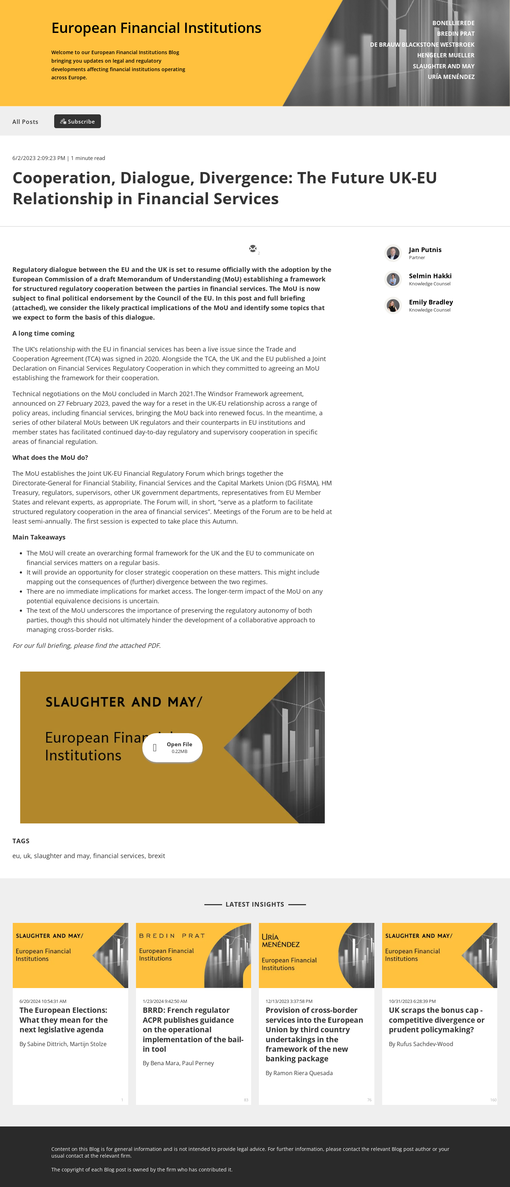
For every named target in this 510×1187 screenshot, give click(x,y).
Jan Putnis (425, 249)
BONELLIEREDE (453, 23)
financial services (118, 855)
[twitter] (273, 249)
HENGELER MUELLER (446, 55)
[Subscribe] (77, 121)
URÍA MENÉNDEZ (451, 77)
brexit (156, 855)
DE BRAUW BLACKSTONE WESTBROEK (422, 44)
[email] (252, 249)
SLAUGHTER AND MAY (444, 66)
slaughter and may (62, 855)
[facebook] (316, 249)
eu (16, 855)
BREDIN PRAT (456, 34)
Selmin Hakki (430, 276)
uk (26, 855)
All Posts (25, 122)
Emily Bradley (431, 302)
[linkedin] (295, 249)
